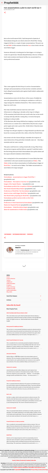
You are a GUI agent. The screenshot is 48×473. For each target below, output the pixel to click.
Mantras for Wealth (11, 407)
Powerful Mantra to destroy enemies (15, 421)
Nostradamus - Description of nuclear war (16, 181)
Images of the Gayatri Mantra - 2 (13, 184)
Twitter (18, 460)
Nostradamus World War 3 (19, 234)
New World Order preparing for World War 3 (17, 195)
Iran (29, 45)
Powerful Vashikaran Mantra (13, 380)
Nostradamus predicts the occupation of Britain (18, 186)
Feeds (13, 460)
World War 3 (7, 165)
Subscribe (33, 460)
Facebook (22, 460)
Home (8, 277)
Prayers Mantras (11, 278)
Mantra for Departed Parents (12, 205)
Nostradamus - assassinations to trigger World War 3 (19, 177)
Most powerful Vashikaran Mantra (15, 326)
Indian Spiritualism (11, 290)
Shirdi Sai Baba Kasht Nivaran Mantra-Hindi (17, 313)
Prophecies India (11, 288)
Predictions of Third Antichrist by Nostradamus (18, 202)
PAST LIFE (9, 394)
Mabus (36, 161)
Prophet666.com (25, 250)
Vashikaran (9, 282)
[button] (5, 13)
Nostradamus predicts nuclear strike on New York (18, 198)
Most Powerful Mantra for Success (15, 340)
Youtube (28, 460)
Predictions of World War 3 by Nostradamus (16, 191)
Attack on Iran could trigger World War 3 (16, 193)
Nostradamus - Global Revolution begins (16, 207)
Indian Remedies (11, 283)
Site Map (45, 469)
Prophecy (9, 285)
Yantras (8, 280)
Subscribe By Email (13, 305)
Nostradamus (8, 234)
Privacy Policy (34, 469)
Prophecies (30, 234)
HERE (10, 45)
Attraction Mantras (11, 353)
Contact (40, 469)
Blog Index (9, 292)
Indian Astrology (11, 287)
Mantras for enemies (11, 367)
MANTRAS (9, 435)
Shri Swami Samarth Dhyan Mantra (14, 188)
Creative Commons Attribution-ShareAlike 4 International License (29, 467)
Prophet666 (11, 2)
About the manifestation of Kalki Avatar (15, 209)
